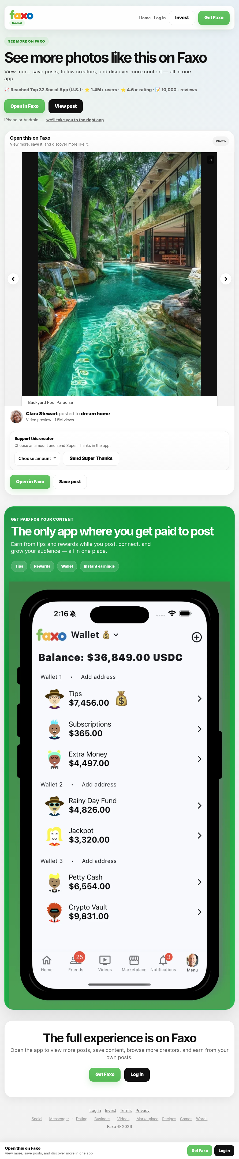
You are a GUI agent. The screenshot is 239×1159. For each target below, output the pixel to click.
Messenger (59, 1118)
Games (186, 1118)
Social (37, 1118)
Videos (123, 1118)
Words (201, 1118)
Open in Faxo (24, 106)
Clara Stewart (42, 413)
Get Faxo (213, 17)
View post (66, 106)
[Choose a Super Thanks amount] (37, 459)
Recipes (169, 1118)
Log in (160, 17)
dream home (95, 413)
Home (145, 17)
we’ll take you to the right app (75, 119)
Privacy (143, 1110)
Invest (182, 17)
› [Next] (225, 278)
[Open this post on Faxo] (119, 274)
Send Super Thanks (91, 458)
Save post (70, 481)
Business (102, 1118)
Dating (82, 1118)
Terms (126, 1110)
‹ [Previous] (13, 278)
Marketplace (147, 1118)
